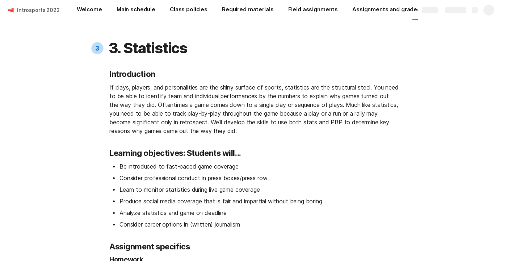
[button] (97, 48)
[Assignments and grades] (386, 10)
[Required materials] (248, 10)
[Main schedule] (136, 10)
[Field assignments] (313, 10)
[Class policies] (189, 10)
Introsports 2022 (38, 10)
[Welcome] (89, 10)
